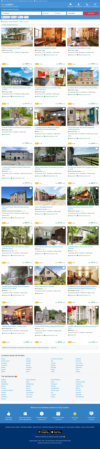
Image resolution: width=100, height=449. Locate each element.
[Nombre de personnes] (75, 13)
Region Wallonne (55, 379)
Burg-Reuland (79, 365)
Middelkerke (4, 384)
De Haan (3, 388)
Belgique (3, 379)
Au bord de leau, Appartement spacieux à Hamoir (49, 247)
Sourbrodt (28, 367)
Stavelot (28, 369)
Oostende (78, 384)
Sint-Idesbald (30, 392)
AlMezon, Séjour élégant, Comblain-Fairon (14, 326)
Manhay (3, 367)
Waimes (28, 359)
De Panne (78, 390)
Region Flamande (31, 379)
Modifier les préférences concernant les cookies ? (50, 443)
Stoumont (78, 361)
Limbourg (3, 382)
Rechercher (91, 13)
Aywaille (28, 363)
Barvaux (28, 365)
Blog (56, 427)
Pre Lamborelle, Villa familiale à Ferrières (79, 48)
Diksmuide (29, 397)
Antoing (3, 386)
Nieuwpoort (54, 384)
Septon (3, 371)
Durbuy (3, 359)
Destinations (5, 17)
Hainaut (78, 379)
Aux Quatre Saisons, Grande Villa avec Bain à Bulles (82, 88)
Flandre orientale (80, 382)
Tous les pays (70, 427)
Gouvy (27, 371)
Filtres (14, 17)
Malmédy (78, 359)
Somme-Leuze (5, 361)
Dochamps (4, 363)
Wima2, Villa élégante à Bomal (43, 207)
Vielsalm (28, 361)
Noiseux (3, 369)
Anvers (53, 382)
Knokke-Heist (79, 386)
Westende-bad (80, 397)
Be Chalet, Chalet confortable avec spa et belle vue (16, 127)
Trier (26, 17)
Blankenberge (30, 384)
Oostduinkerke (55, 388)
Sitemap (77, 427)
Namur (28, 382)
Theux (77, 369)
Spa (52, 361)
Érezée (53, 369)
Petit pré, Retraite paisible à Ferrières (45, 48)
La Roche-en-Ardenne (57, 359)
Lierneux (53, 363)
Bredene (28, 386)
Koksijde (53, 386)
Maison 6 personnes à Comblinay (44, 286)
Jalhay (52, 371)
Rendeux (53, 365)
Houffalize (4, 365)
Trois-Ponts (79, 363)
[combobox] (21, 13)
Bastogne (53, 367)
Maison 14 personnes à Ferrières (11, 48)
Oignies (53, 397)
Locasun (83, 427)
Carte (21, 17)
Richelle (78, 371)
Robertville (79, 367)
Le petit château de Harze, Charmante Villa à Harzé (49, 326)
